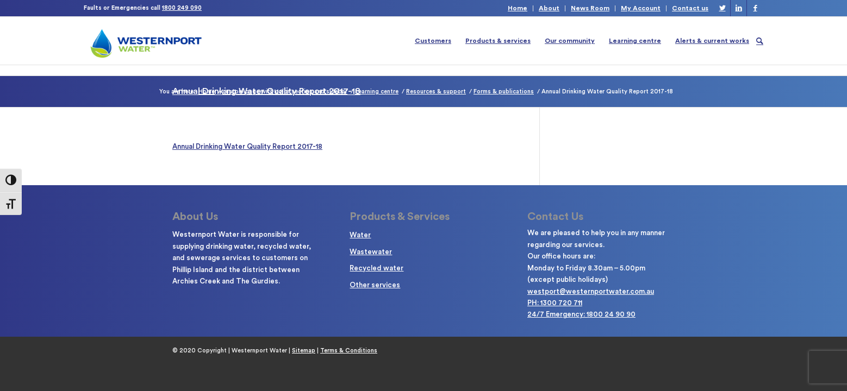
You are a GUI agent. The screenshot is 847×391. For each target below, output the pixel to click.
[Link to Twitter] (722, 8)
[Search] (759, 41)
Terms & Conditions (348, 351)
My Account (641, 8)
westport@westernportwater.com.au (590, 291)
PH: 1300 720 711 (554, 302)
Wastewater (371, 251)
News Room (590, 8)
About (549, 8)
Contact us (690, 8)
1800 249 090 (182, 8)
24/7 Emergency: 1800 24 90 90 (581, 314)
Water (360, 234)
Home (517, 8)
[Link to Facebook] (755, 8)
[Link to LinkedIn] (738, 8)
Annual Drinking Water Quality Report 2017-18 (247, 146)
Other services (375, 284)
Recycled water (376, 268)
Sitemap (303, 351)
